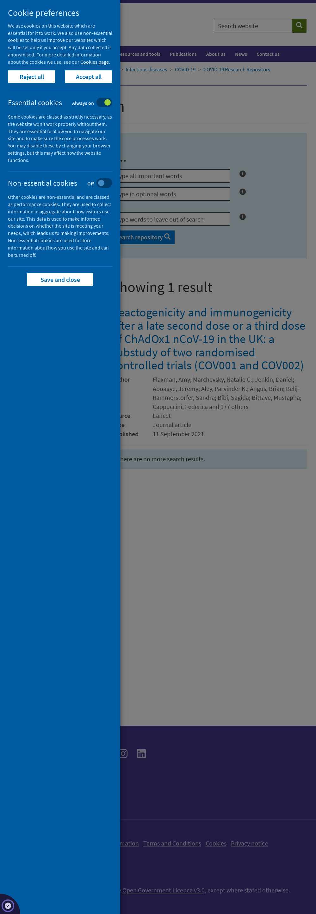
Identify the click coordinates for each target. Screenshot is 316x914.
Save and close (60, 279)
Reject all (32, 77)
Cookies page (94, 62)
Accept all (89, 77)
